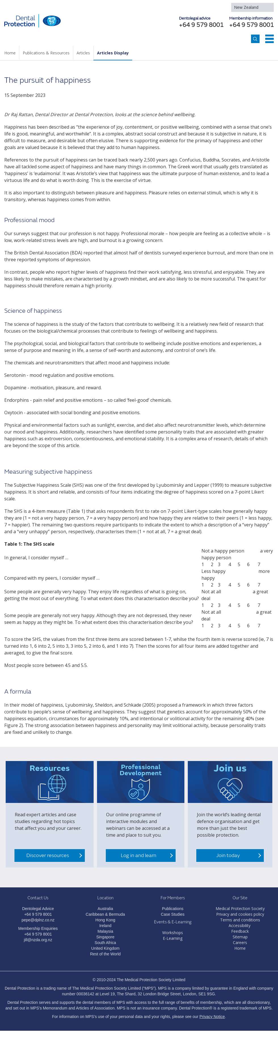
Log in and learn (138, 855)
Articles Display (113, 53)
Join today (228, 855)
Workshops (172, 932)
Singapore (105, 937)
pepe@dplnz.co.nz (38, 920)
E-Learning (172, 938)
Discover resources (47, 855)
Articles (83, 53)
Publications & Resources (46, 53)
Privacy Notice (212, 1016)
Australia (105, 908)
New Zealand (246, 7)
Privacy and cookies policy (240, 914)
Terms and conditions (240, 920)
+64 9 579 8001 (251, 25)
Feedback (240, 931)
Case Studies (172, 914)
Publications (173, 908)
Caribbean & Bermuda (105, 914)
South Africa (105, 942)
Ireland (105, 925)
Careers (240, 942)
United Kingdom (105, 948)
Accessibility (239, 925)
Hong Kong (105, 920)
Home (10, 53)
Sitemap (240, 937)
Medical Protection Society (240, 908)
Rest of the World (105, 954)
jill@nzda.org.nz (38, 940)
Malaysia (105, 931)
